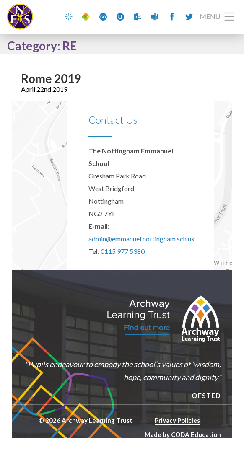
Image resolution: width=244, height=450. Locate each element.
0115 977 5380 (123, 251)
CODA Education (196, 434)
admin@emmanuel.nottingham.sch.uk (141, 239)
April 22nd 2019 (44, 89)
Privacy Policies (177, 420)
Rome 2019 (51, 78)
